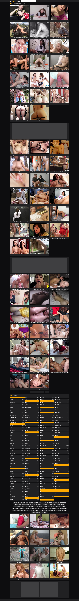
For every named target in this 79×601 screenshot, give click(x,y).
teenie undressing (15, 508)
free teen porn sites (33, 508)
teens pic (39, 508)
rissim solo (50, 506)
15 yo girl (44, 502)
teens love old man (63, 508)
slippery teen (22, 502)
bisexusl (14, 510)
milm (27, 502)
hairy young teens (20, 510)
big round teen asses (37, 502)
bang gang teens (39, 506)
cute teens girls (44, 512)
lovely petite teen (16, 502)
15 (43, 392)
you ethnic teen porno (57, 506)
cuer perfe (31, 502)
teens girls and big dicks (46, 508)
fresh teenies (22, 508)
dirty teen (63, 506)
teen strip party (49, 502)
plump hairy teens (18, 504)
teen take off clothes (60, 504)
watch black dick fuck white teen (27, 504)
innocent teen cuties (38, 504)
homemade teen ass (31, 506)
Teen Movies (15, 1)
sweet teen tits (45, 504)
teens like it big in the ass (52, 510)
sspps (30, 510)
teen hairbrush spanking (36, 512)
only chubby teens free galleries (19, 506)
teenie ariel (26, 510)
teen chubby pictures (43, 510)
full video (45, 506)
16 (45, 392)
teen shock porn (36, 510)
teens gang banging (55, 508)
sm (26, 506)
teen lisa (27, 508)
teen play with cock (52, 504)
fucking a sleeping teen (62, 510)
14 (41, 392)
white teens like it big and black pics (59, 502)
